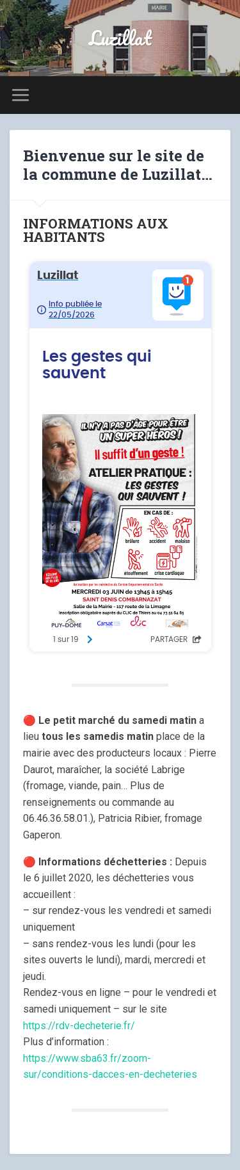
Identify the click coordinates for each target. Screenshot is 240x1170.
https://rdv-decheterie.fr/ (79, 1026)
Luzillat (120, 38)
